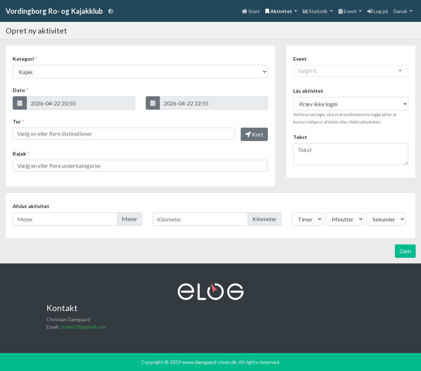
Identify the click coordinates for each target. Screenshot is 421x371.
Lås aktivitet (308, 91)
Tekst (300, 137)
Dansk (400, 11)
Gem (405, 251)
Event (300, 59)
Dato (20, 90)
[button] (20, 103)
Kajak (21, 154)
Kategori (25, 59)
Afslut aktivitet (31, 206)
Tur (18, 121)
